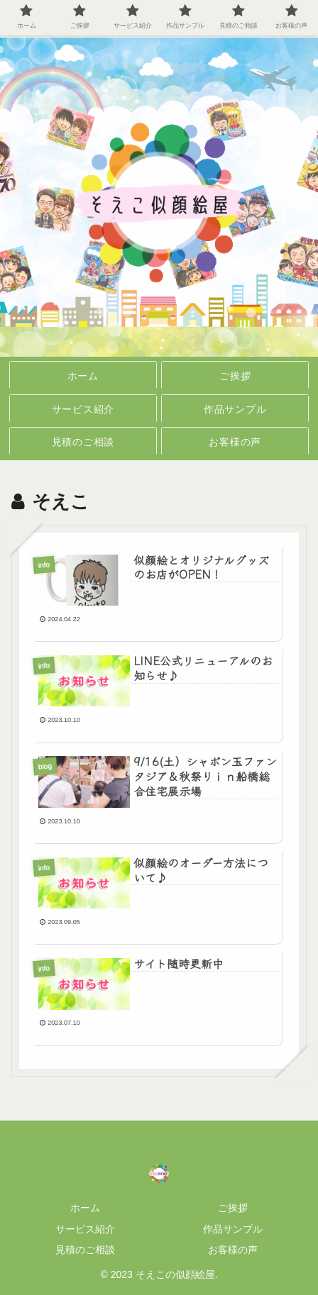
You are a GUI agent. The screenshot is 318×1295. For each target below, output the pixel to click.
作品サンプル (233, 1229)
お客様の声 (233, 1249)
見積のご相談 (85, 1249)
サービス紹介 (85, 1229)
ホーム (85, 1207)
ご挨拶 (233, 1207)
